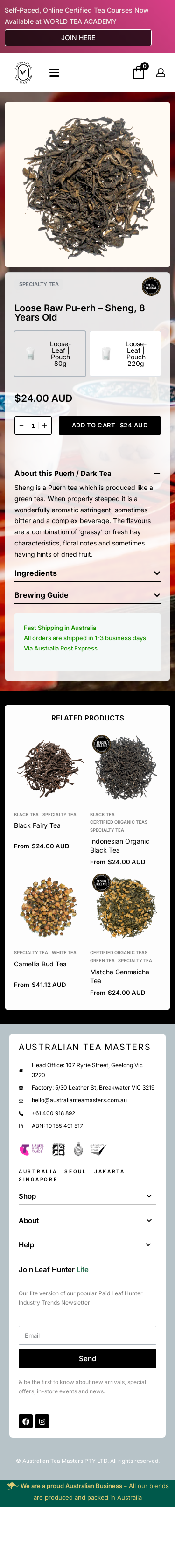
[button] (87, 471)
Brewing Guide (41, 595)
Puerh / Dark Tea (83, 473)
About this (34, 473)
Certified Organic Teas (118, 822)
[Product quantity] (33, 425)
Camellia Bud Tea (40, 964)
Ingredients (35, 573)
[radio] (49, 353)
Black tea (26, 814)
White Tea (64, 953)
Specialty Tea (59, 814)
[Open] (54, 72)
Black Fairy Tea (37, 825)
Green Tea (102, 960)
